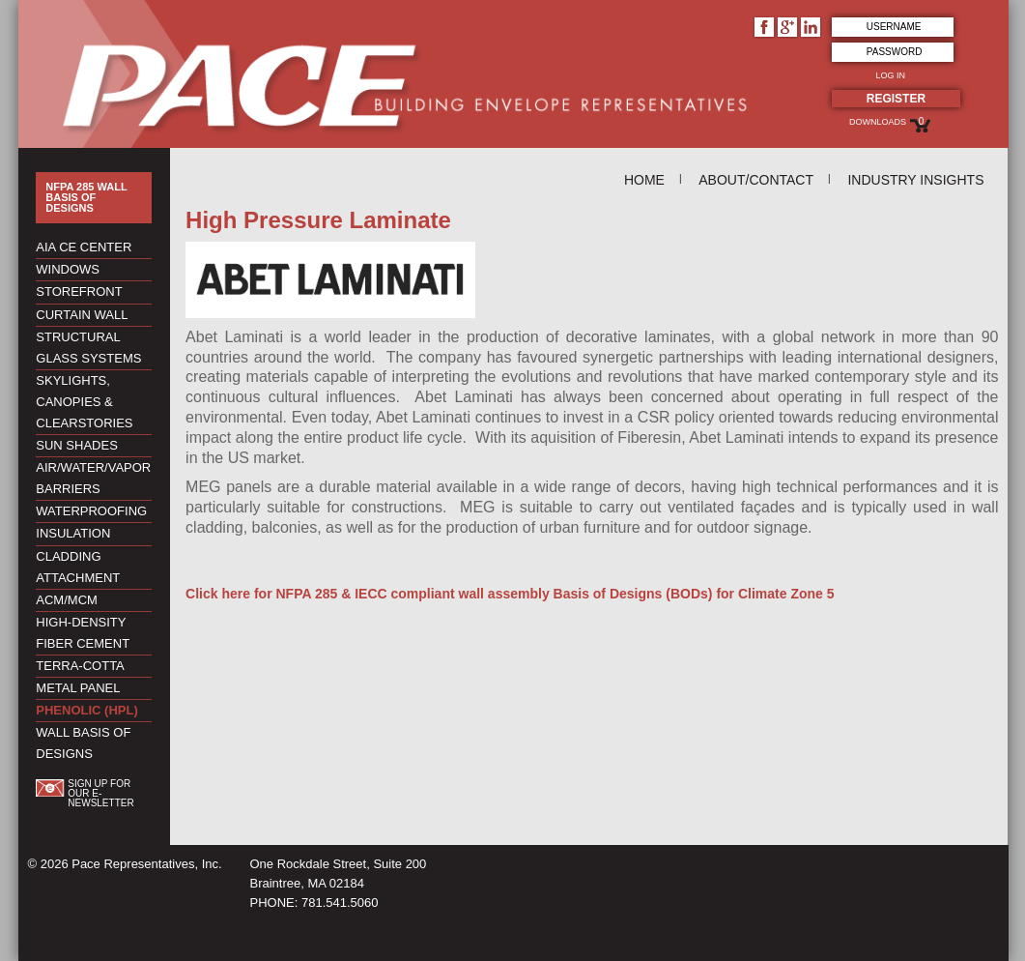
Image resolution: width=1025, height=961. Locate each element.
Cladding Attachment (78, 567)
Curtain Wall (82, 314)
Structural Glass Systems (88, 347)
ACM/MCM (67, 600)
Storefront (79, 291)
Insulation (73, 533)
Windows (68, 269)
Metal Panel (78, 688)
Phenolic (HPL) (86, 710)
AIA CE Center (83, 247)
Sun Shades (77, 445)
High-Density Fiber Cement (82, 633)
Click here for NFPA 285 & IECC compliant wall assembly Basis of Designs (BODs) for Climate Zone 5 (509, 593)
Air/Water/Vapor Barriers (93, 478)
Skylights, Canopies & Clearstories (84, 401)
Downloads (877, 122)
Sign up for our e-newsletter (100, 793)
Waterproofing (91, 511)
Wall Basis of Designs (83, 743)
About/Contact (755, 180)
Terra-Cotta (80, 665)
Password (895, 51)
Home (644, 180)
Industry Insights (915, 180)
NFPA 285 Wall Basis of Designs (86, 198)
